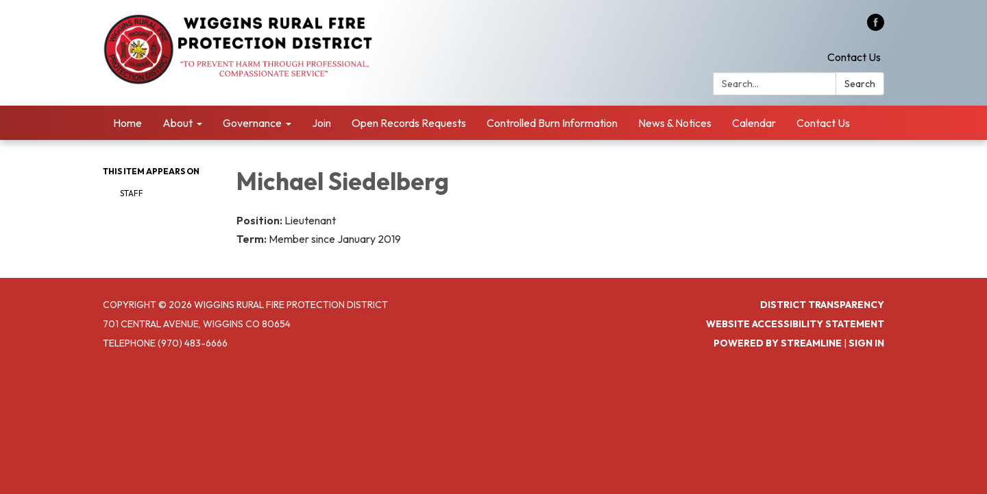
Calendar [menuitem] (754, 123)
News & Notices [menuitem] (674, 123)
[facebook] (875, 27)
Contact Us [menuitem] (823, 123)
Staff (131, 193)
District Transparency (822, 304)
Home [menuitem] (127, 123)
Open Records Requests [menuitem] (409, 123)
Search (859, 84)
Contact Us (854, 57)
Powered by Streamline (778, 343)
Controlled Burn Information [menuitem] (552, 123)
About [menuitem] (177, 123)
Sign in (866, 343)
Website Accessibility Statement (795, 324)
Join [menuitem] (321, 123)
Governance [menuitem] (252, 123)
